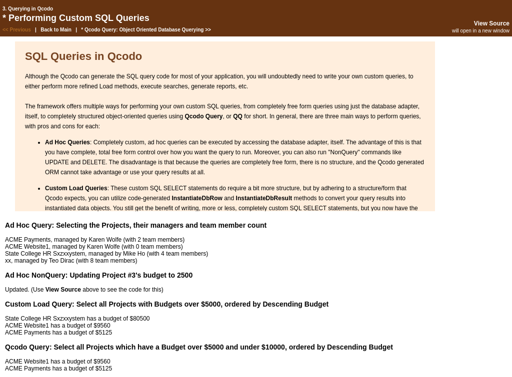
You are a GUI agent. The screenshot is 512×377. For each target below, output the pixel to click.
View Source (492, 23)
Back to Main (56, 29)
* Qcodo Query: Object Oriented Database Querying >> (146, 29)
